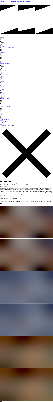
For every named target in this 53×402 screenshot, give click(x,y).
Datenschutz (5, 121)
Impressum (1, 121)
